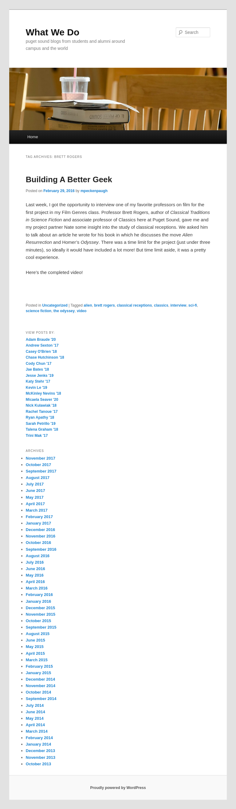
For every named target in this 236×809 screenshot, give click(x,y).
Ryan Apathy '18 (40, 417)
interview (178, 305)
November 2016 (40, 536)
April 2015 (35, 653)
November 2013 (40, 757)
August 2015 (37, 633)
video (81, 311)
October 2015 (38, 620)
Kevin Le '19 (36, 387)
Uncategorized (55, 305)
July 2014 (35, 705)
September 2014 (41, 698)
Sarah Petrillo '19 (41, 423)
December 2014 (40, 679)
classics (161, 305)
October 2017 (38, 464)
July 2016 (35, 562)
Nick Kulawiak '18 (41, 405)
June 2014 (35, 712)
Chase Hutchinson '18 (45, 357)
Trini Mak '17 (37, 435)
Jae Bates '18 (37, 369)
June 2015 (35, 640)
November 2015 (40, 614)
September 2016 (41, 549)
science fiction (38, 311)
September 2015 (41, 627)
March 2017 (37, 510)
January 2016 (38, 601)
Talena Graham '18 (42, 429)
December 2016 (40, 529)
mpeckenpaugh (94, 191)
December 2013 (40, 750)
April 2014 (35, 724)
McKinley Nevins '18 (43, 393)
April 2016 (35, 581)
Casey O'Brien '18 (41, 351)
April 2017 (35, 503)
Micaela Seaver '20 (42, 399)
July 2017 (35, 484)
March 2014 (37, 731)
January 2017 (38, 523)
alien (88, 305)
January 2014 (38, 744)
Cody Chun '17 (39, 363)
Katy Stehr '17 (38, 381)
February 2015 (39, 666)
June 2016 (35, 568)
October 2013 (38, 764)
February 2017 (39, 516)
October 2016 (38, 542)
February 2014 (39, 737)
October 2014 (38, 692)
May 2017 (35, 497)
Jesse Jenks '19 (39, 375)
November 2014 (40, 685)
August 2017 (37, 477)
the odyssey (64, 311)
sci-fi (192, 305)
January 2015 (38, 672)
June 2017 (35, 490)
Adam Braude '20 (41, 339)
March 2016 (37, 588)
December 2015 (40, 608)
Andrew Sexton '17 (42, 345)
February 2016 (39, 594)
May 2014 (35, 718)
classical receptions (134, 305)
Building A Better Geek (69, 179)
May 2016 (35, 575)
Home (32, 137)
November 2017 (40, 458)
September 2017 (41, 471)
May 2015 (35, 646)
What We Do (52, 32)
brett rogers (104, 305)
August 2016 (37, 555)
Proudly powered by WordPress (118, 788)
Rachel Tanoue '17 (42, 411)
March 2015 (37, 660)
